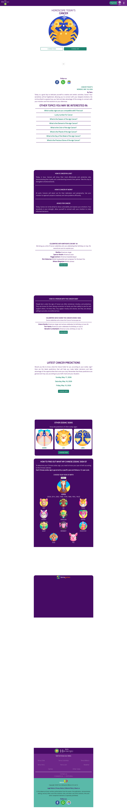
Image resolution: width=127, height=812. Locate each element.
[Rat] (44, 504)
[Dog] (53, 538)
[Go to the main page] (6, 3)
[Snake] (83, 515)
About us (77, 788)
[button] (119, 3)
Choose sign (63, 452)
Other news (76, 769)
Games (50, 769)
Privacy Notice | (60, 788)
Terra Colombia (63, 760)
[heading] (63, 264)
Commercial (58, 776)
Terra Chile (41, 760)
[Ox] (63, 504)
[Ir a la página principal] (36, 581)
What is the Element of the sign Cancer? (63, 123)
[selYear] (63, 478)
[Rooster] (83, 526)
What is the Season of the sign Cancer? (63, 119)
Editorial (69, 776)
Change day (75, 49)
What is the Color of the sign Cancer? (63, 127)
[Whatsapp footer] (63, 802)
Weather (86, 765)
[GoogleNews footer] (69, 802)
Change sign (52, 49)
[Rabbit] (44, 515)
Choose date (63, 391)
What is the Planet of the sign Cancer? (63, 131)
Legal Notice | (51, 788)
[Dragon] (63, 515)
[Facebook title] (57, 82)
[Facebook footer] (57, 802)
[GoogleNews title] (69, 82)
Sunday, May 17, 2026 (63, 377)
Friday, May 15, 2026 (63, 385)
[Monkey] (63, 526)
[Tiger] (83, 504)
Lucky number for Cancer (64, 115)
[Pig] (73, 538)
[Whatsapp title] (63, 82)
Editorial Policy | (70, 788)
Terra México (85, 760)
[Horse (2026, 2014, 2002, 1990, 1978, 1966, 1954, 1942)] (63, 489)
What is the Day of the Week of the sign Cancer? (63, 136)
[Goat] (44, 526)
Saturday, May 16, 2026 (63, 381)
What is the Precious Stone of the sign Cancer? (63, 140)
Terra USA (63, 765)
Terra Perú (41, 765)
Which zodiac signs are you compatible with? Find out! (63, 110)
